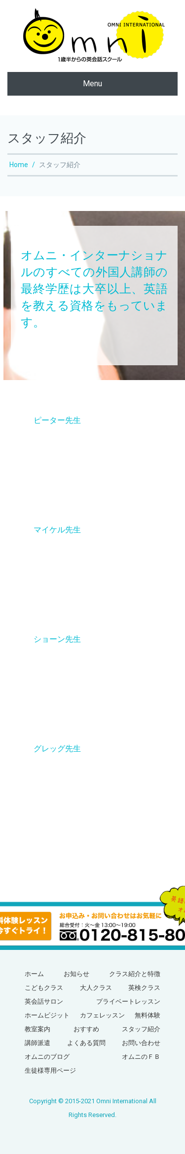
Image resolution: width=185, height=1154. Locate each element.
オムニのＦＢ (141, 1056)
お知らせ (76, 974)
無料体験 (147, 1015)
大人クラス (96, 987)
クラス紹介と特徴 (134, 974)
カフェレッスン (102, 1015)
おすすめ (86, 1029)
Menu (92, 83)
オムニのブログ (47, 1056)
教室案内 (37, 1029)
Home (18, 165)
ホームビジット (47, 1015)
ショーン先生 (57, 639)
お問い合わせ (141, 1043)
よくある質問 (86, 1043)
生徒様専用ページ (50, 1070)
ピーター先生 (57, 420)
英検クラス (144, 987)
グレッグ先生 (57, 748)
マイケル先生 (57, 529)
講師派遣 (37, 1043)
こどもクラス (44, 987)
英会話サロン (44, 1001)
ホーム (34, 974)
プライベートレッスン (128, 1001)
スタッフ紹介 (141, 1029)
